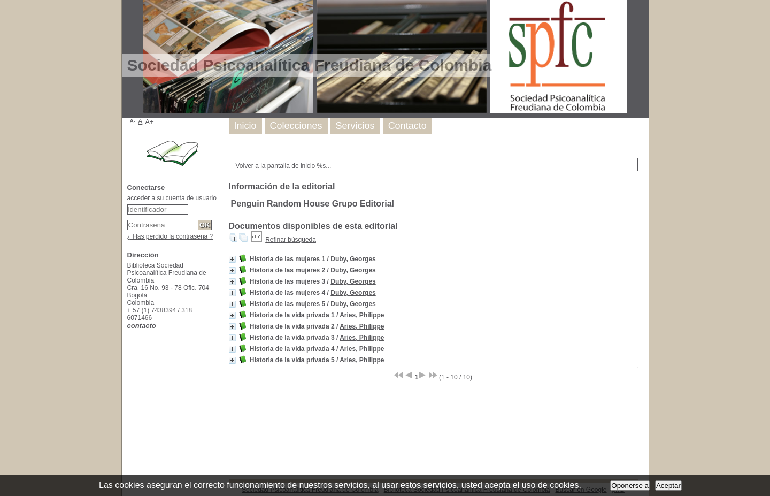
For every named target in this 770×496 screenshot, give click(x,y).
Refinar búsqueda (290, 239)
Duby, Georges (352, 259)
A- (133, 121)
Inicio (245, 125)
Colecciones (296, 125)
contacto (141, 326)
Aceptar (668, 486)
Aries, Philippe (362, 315)
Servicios (355, 125)
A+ (149, 122)
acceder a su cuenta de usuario (172, 198)
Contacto (407, 125)
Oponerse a (630, 486)
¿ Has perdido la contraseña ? (170, 236)
